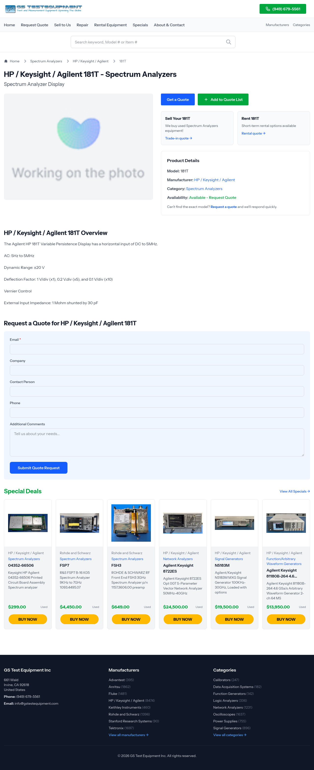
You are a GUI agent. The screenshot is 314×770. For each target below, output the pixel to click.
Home (9, 24)
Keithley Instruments (130, 707)
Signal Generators (232, 728)
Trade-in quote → (178, 138)
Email (15, 339)
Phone (15, 403)
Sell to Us (62, 24)
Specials (140, 24)
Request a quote (224, 207)
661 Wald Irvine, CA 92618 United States (16, 685)
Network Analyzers (232, 707)
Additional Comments (27, 424)
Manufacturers (277, 25)
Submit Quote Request (39, 467)
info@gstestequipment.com (36, 703)
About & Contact (169, 24)
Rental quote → (253, 133)
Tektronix (121, 728)
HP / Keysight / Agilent (91, 61)
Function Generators (233, 693)
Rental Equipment (110, 24)
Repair (82, 24)
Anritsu (120, 687)
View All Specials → (295, 491)
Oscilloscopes (229, 714)
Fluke (118, 693)
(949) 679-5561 (282, 8)
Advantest (121, 680)
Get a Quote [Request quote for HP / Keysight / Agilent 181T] (178, 99)
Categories (301, 25)
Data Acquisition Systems (237, 687)
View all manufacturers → (129, 735)
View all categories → (230, 735)
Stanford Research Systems (134, 721)
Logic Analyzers (230, 700)
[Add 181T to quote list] (223, 99)
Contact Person (22, 382)
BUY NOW (27, 619)
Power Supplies (229, 721)
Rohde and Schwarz (129, 714)
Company (18, 360)
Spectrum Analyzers (46, 61)
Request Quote (34, 24)
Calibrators (226, 680)
